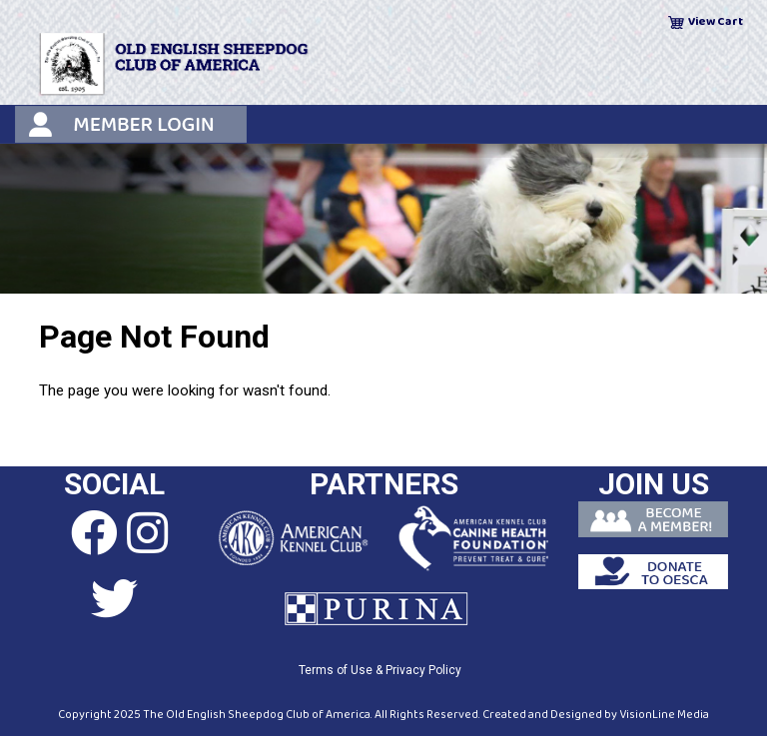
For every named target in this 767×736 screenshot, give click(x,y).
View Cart (715, 21)
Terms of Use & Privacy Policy (380, 670)
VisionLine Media (664, 714)
